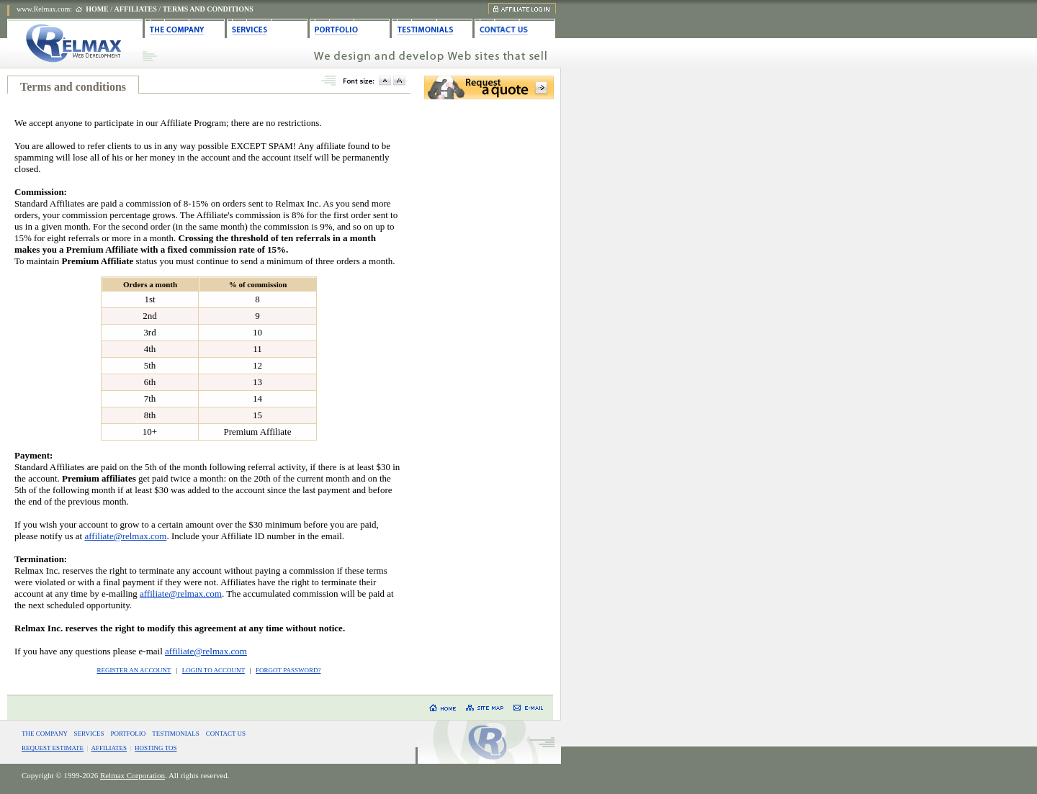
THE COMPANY (45, 733)
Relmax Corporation (132, 775)
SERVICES (89, 733)
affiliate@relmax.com (125, 536)
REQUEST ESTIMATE (53, 748)
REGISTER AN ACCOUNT (134, 670)
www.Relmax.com (43, 9)
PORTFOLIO (127, 733)
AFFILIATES (109, 748)
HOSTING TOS (155, 748)
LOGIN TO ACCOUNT (213, 670)
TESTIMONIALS (175, 733)
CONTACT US (226, 733)
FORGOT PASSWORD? (288, 670)
